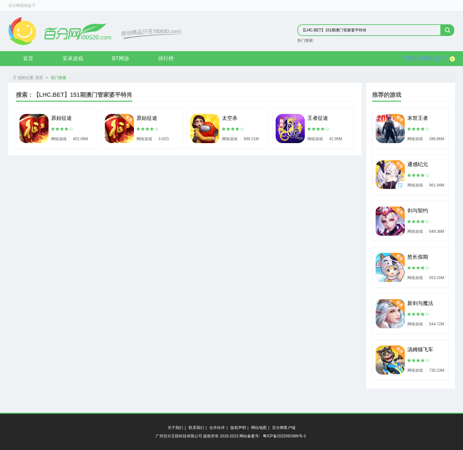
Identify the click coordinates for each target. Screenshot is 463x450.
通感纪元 (417, 164)
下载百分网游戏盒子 (428, 59)
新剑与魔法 (420, 303)
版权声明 (238, 427)
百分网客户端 (283, 427)
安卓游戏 (72, 58)
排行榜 (166, 58)
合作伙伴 (217, 427)
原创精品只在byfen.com (95, 31)
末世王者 (417, 118)
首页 (28, 58)
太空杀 (229, 118)
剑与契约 (417, 210)
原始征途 (61, 118)
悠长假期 (417, 257)
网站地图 (259, 427)
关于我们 (175, 427)
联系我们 (196, 427)
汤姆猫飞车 (420, 349)
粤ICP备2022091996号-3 (284, 436)
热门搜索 (58, 77)
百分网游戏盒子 (22, 5)
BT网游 (120, 58)
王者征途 (317, 118)
